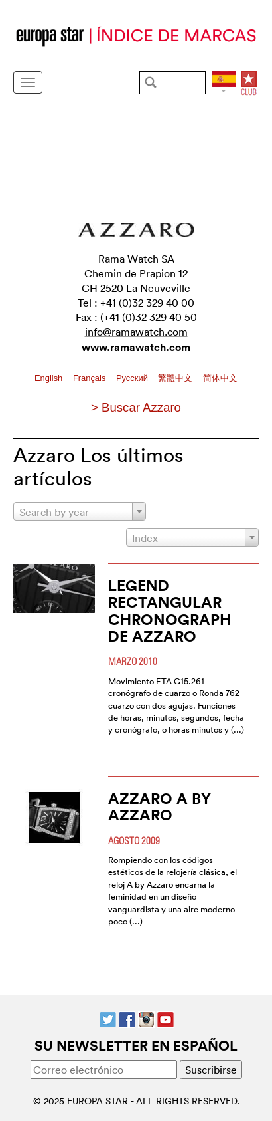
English (49, 378)
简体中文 (220, 378)
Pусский (133, 378)
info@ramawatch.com (136, 331)
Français (90, 378)
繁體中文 (176, 378)
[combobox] (79, 511)
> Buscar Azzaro (136, 407)
